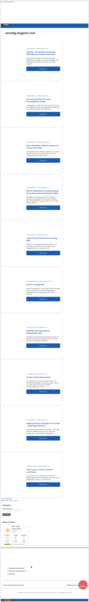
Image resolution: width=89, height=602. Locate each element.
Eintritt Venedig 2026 (35, 284)
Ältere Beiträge (7, 499)
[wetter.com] (7, 544)
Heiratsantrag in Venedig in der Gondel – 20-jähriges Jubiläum (43, 424)
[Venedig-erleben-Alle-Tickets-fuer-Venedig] (35, 20)
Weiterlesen (43, 69)
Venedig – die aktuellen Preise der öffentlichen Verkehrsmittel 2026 (41, 53)
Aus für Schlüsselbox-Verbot (38, 377)
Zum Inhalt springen (7, 2)
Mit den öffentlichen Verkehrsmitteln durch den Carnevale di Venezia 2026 (42, 192)
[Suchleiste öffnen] (2, 27)
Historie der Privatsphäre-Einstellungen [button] (47, 592)
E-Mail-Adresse (7, 509)
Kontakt (12, 574)
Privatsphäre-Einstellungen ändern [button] (26, 592)
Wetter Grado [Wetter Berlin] (15, 526)
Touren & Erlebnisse (17, 568)
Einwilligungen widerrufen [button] (65, 592)
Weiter (17, 501)
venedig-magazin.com (42, 48)
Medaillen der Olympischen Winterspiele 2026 (38, 332)
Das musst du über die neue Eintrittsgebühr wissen (38, 100)
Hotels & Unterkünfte (17, 571)
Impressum (70, 585)
